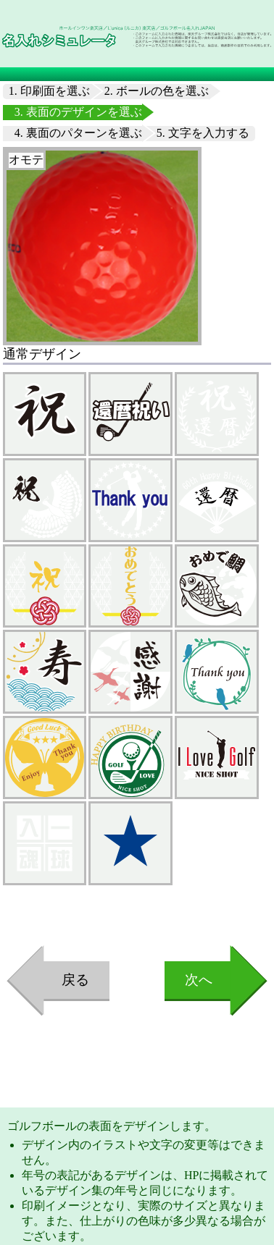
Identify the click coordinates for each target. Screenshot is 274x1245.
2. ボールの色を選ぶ (156, 91)
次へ (198, 979)
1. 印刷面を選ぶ (49, 91)
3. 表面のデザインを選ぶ (78, 112)
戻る (75, 979)
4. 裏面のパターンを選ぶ (78, 133)
